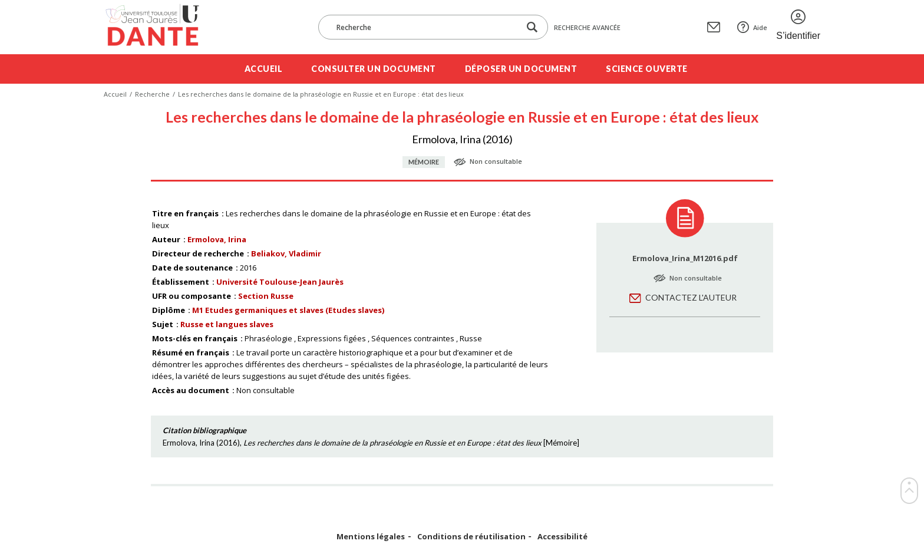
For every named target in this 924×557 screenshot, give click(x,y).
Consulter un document (373, 69)
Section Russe (265, 296)
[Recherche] (425, 27)
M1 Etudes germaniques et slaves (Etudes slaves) (288, 310)
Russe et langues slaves (226, 324)
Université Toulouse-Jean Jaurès (280, 281)
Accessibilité (562, 536)
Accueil (264, 69)
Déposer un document (521, 69)
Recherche (152, 94)
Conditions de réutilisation (471, 536)
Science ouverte (647, 69)
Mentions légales (370, 536)
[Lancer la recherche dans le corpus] (532, 27)
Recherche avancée (587, 27)
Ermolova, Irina (216, 239)
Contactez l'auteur (691, 297)
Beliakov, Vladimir (286, 253)
